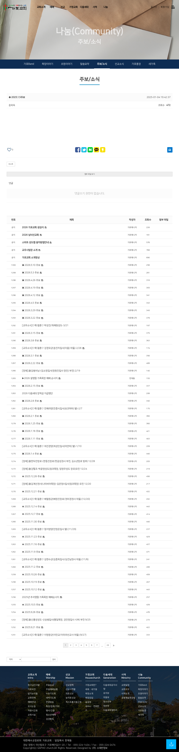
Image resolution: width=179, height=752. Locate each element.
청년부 (106, 706)
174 (148, 348)
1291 (13, 333)
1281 (13, 408)
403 (148, 439)
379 (148, 318)
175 (148, 408)
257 (148, 597)
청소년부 (107, 701)
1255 (13, 605)
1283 (13, 393)
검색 (53, 659)
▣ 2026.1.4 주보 (30, 453)
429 (148, 537)
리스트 (11, 164)
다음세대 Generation (109, 676)
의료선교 (70, 693)
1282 (13, 401)
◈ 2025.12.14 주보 (32, 506)
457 (148, 582)
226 (148, 227)
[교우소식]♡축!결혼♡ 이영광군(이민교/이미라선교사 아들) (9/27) (54, 635)
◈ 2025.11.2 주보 (31, 567)
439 (148, 605)
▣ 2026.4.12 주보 (31, 295)
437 (148, 544)
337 (148, 386)
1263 (13, 544)
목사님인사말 (34, 685)
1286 (13, 371)
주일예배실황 (52, 689)
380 (148, 416)
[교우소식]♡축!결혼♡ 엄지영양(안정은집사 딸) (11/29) (49, 529)
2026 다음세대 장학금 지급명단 (37, 393)
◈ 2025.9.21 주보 (31, 627)
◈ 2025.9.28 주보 (31, 612)
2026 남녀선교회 (30, 235)
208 (148, 393)
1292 (13, 325)
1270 (13, 491)
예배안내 (32, 702)
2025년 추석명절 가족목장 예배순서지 (40, 597)
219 (148, 469)
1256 (13, 597)
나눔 (105, 7)
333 (148, 635)
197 (148, 325)
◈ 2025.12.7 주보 (31, 514)
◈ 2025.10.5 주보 (31, 604)
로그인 (154, 7)
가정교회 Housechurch (92, 676)
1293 (13, 318)
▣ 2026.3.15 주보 (31, 333)
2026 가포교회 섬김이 (33, 227)
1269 (13, 499)
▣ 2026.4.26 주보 (31, 280)
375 (148, 333)
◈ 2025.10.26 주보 (32, 574)
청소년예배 (51, 715)
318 (148, 280)
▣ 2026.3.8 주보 (30, 340)
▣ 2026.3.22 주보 (31, 318)
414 (148, 514)
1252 (13, 627)
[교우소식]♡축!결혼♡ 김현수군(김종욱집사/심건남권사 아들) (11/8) (55, 559)
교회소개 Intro (32, 676)
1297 (13, 288)
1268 (13, 506)
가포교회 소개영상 (31, 257)
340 (148, 401)
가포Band (29, 64)
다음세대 (84, 7)
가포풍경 (136, 64)
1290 (13, 340)
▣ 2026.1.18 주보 (31, 431)
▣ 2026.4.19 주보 (31, 287)
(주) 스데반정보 (99, 748)
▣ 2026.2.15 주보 (31, 386)
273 (148, 620)
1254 (13, 612)
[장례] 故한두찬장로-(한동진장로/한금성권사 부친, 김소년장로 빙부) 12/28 (58, 461)
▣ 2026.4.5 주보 (30, 303)
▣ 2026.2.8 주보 (30, 401)
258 (148, 265)
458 (148, 567)
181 (148, 235)
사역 (95, 7)
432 (148, 491)
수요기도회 (51, 693)
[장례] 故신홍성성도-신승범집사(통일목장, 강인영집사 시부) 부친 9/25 (56, 619)
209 (148, 446)
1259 (13, 574)
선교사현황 (71, 689)
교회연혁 (32, 698)
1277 (13, 439)
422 (148, 627)
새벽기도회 (51, 698)
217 (148, 484)
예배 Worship (50, 676)
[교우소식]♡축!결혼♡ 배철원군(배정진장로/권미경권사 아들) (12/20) (56, 499)
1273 (13, 469)
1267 (13, 514)
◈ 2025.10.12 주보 (32, 589)
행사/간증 (50, 710)
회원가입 (165, 7)
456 (148, 476)
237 (148, 529)
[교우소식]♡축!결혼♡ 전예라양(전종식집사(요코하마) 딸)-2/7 (52, 408)
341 (148, 295)
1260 (13, 567)
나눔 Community (144, 676)
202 (148, 499)
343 (148, 303)
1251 (13, 635)
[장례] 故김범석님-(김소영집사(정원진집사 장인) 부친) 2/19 (51, 370)
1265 (13, 529)
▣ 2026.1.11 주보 (31, 438)
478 (148, 612)
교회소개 (41, 7)
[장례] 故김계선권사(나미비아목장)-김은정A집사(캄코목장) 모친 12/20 (56, 484)
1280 (13, 416)
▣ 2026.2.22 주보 (31, 363)
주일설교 (50, 685)
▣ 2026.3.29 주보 (31, 310)
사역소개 (125, 693)
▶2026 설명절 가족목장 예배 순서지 (40, 378)
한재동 (132, 378)
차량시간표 (33, 710)
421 (148, 431)
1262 (13, 552)
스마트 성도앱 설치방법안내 (35, 242)
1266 (13, 522)
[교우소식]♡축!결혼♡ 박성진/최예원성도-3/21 (45, 325)
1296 (13, 295)
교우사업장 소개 (29, 250)
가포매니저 (132, 227)
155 (148, 378)
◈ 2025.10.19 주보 (32, 582)
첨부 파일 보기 (89, 174)
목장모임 (89, 698)
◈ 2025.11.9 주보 (31, 552)
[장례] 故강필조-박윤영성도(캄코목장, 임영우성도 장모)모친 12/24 (54, 469)
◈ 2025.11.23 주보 (32, 536)
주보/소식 (102, 64)
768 (148, 250)
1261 (13, 559)
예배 (52, 7)
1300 (13, 265)
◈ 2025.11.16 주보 (32, 544)
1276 (13, 446)
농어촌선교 (71, 698)
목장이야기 (47, 64)
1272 (13, 476)
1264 (13, 537)
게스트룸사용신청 (73, 702)
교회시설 (32, 715)
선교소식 (119, 64)
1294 (13, 310)
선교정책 (70, 685)
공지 (13, 227)
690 (148, 257)
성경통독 (50, 719)
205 (148, 461)
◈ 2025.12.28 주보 (32, 476)
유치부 (106, 693)
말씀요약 (84, 64)
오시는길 (32, 706)
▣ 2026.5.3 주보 (30, 272)
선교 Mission (70, 676)
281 (148, 273)
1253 (13, 620)
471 (148, 552)
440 (148, 454)
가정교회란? (90, 685)
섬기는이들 (33, 693)
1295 (13, 303)
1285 (13, 378)
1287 (13, 363)
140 (148, 371)
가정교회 (73, 7)
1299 (13, 273)
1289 (13, 348)
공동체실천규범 (128, 698)
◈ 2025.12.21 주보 (32, 491)
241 (148, 559)
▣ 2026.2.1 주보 (30, 416)
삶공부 (88, 702)
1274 (13, 461)
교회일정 (125, 685)
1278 (13, 431)
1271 (13, 484)
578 (148, 242)
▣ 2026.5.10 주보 (31, 265)
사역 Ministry (126, 676)
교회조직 (125, 689)
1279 (13, 423)
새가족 (152, 64)
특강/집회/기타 (53, 706)
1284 (13, 386)
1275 (13, 454)
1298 (13, 280)
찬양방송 (50, 702)
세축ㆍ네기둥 (91, 689)
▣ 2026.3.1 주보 (30, 355)
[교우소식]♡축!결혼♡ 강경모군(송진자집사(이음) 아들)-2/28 (51, 348)
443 (148, 506)
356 (148, 356)
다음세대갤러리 (110, 710)
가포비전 (32, 689)
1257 (13, 589)
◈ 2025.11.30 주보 (32, 521)
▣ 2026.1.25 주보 (31, 423)
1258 (13, 582)
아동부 (106, 697)
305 (148, 288)
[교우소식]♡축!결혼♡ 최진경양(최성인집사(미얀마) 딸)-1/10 (51, 446)
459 (148, 574)
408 (148, 363)
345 (148, 310)
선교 (63, 7)
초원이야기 (66, 64)
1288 (13, 356)
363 (148, 340)
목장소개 (89, 693)
